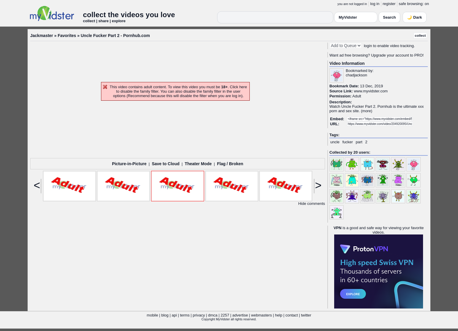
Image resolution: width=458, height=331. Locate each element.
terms (185, 315)
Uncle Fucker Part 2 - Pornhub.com (115, 35)
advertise (240, 315)
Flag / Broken (230, 163)
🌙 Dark (414, 17)
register (389, 3)
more (366, 111)
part (359, 142)
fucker (347, 142)
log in (374, 3)
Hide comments (311, 203)
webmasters (261, 315)
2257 (225, 315)
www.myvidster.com (370, 91)
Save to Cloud (165, 163)
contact (291, 315)
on (427, 3)
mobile (152, 315)
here (243, 87)
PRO (418, 55)
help (278, 315)
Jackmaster (41, 35)
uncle (335, 142)
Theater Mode (198, 163)
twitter (306, 315)
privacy (199, 315)
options (119, 96)
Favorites (67, 35)
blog (165, 315)
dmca (212, 315)
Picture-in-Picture (129, 163)
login (368, 46)
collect (420, 35)
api (174, 315)
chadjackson (356, 75)
